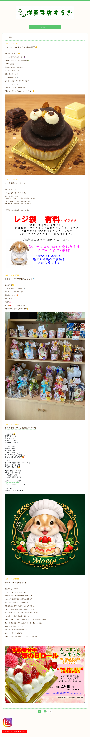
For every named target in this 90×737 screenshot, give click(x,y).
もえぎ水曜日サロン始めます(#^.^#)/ (20, 428)
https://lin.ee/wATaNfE (12, 483)
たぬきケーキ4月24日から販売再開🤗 (21, 47)
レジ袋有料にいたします (15, 183)
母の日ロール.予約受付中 (15, 583)
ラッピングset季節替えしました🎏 (20, 279)
